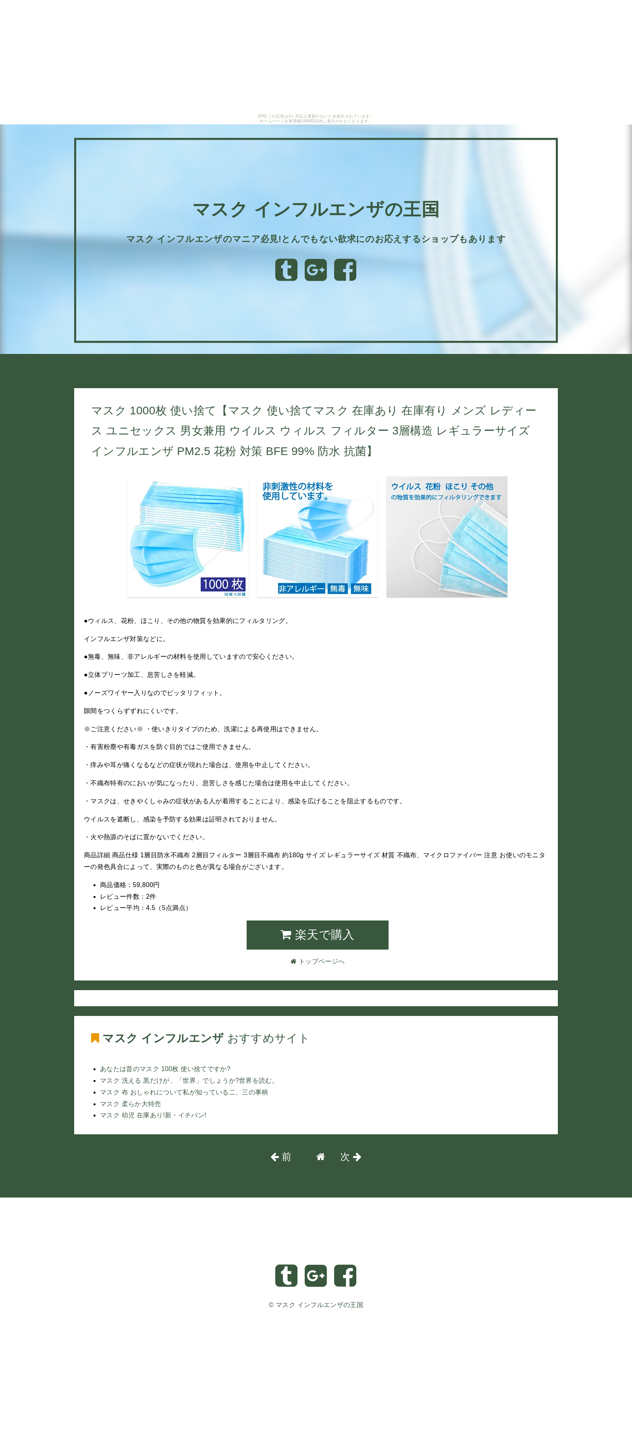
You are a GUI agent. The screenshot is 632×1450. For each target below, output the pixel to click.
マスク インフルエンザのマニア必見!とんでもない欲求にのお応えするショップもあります (316, 239)
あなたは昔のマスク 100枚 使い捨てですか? (165, 1068)
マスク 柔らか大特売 (130, 1103)
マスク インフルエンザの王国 (316, 203)
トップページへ (101, 375)
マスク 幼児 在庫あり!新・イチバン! (153, 1115)
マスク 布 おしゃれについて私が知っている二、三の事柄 (184, 1092)
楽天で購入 (317, 934)
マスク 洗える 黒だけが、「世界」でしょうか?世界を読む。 (189, 1080)
